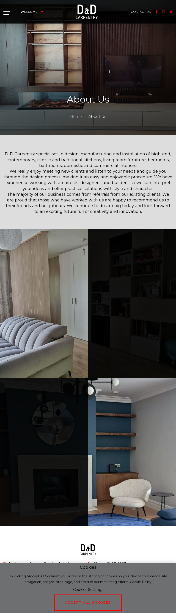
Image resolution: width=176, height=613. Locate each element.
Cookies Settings (88, 589)
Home (76, 116)
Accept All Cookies (88, 602)
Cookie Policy (140, 582)
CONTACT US (141, 11)
